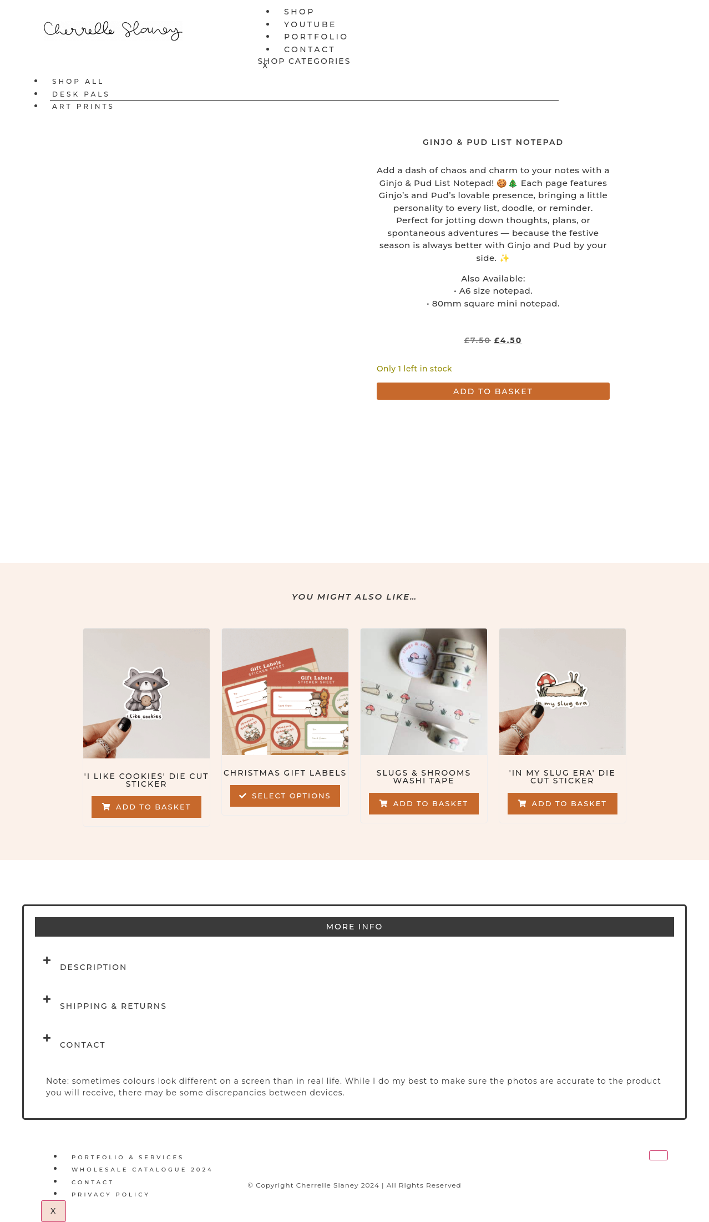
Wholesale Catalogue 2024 (143, 1169)
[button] (354, 967)
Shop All (78, 81)
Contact (310, 49)
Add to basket (493, 391)
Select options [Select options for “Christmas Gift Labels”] (291, 795)
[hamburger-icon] (656, 10)
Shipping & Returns (113, 1006)
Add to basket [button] (153, 806)
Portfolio (316, 37)
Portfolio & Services (128, 1157)
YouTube (310, 24)
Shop (299, 12)
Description (93, 967)
